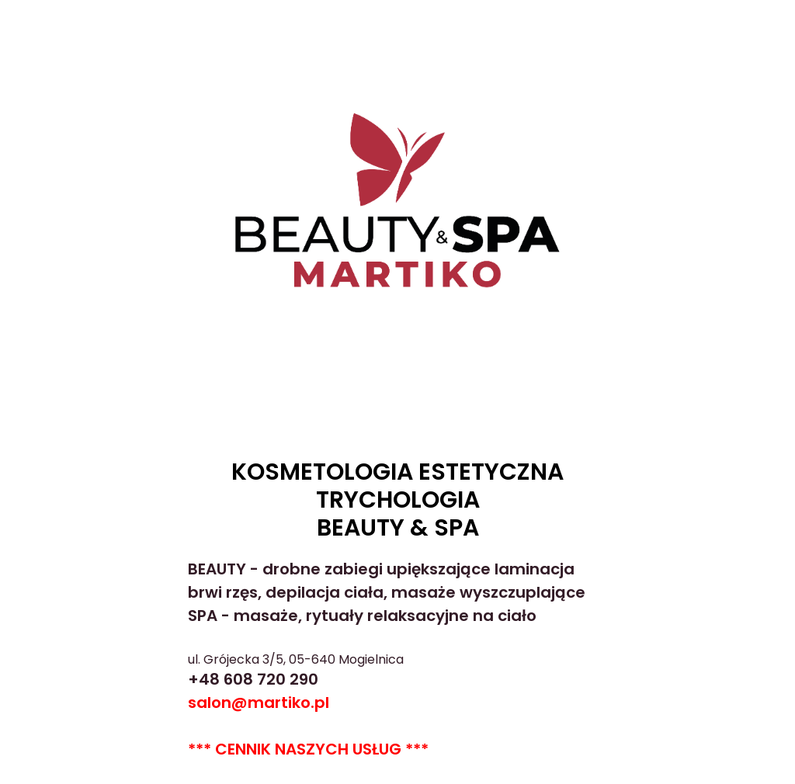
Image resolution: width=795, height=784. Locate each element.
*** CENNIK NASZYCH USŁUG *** (308, 749)
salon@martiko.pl (258, 702)
